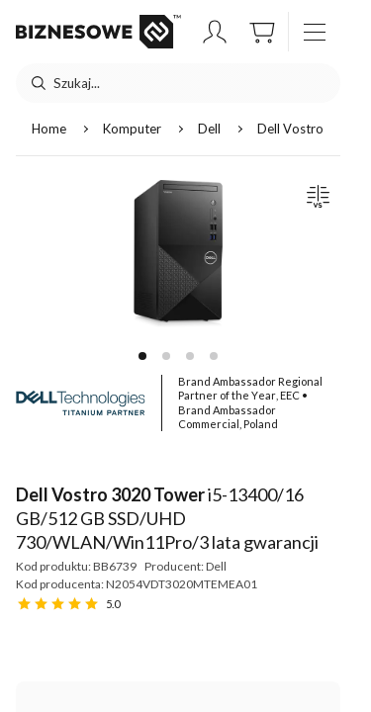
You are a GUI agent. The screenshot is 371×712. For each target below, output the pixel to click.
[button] (214, 31)
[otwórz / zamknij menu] (314, 31)
